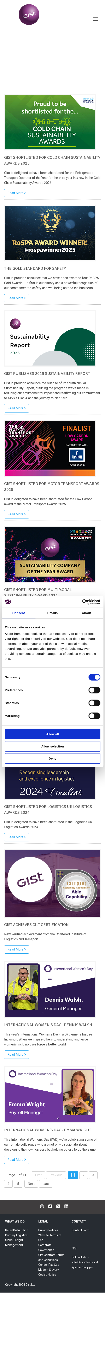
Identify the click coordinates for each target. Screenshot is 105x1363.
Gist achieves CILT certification (36, 924)
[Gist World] (39, 14)
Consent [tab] (18, 613)
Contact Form (80, 1230)
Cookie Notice (47, 1274)
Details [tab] (52, 613)
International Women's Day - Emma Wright (47, 1130)
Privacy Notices (48, 1230)
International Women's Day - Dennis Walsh (48, 1024)
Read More (16, 193)
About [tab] (86, 613)
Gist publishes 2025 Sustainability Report (47, 373)
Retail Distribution (16, 1230)
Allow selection (52, 746)
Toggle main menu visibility (96, 20)
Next (31, 1184)
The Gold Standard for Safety (35, 268)
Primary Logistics (16, 1235)
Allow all (52, 734)
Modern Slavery (48, 1269)
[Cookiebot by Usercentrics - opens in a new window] (82, 602)
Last (45, 1184)
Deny (52, 758)
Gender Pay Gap (48, 1264)
